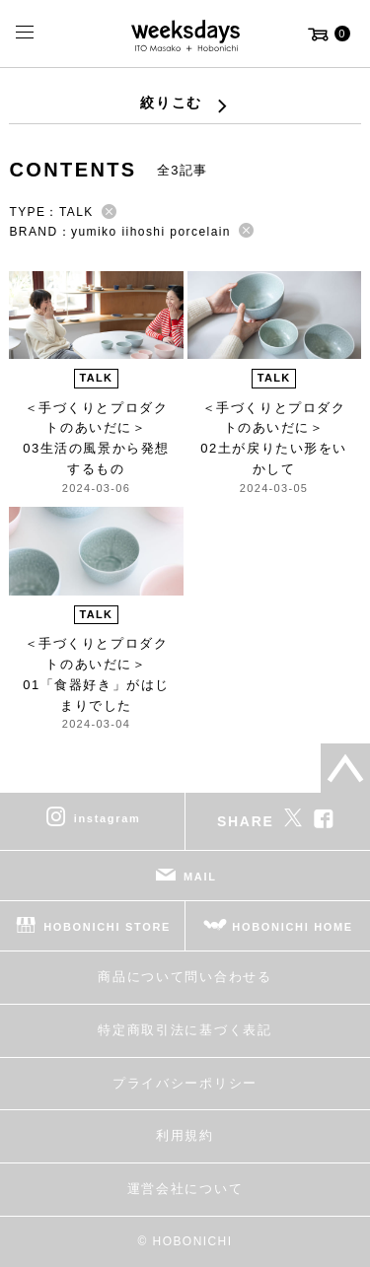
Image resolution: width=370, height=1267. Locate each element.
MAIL (200, 876)
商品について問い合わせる (184, 976)
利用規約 (185, 1135)
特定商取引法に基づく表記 (184, 1029)
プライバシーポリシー (185, 1083)
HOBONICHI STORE (107, 927)
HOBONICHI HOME (292, 927)
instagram (107, 818)
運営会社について (185, 1188)
